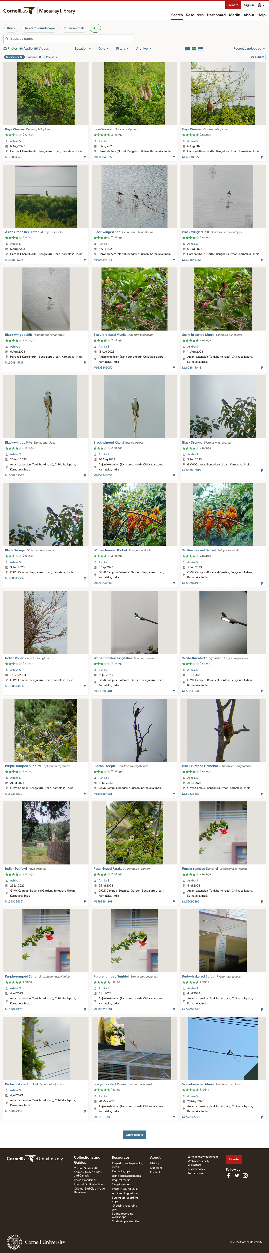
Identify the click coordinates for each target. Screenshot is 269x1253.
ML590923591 (103, 1009)
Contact (155, 1172)
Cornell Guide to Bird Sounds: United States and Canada (88, 1172)
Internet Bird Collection (88, 1184)
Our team (156, 1167)
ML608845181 (14, 362)
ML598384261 (103, 901)
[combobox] (71, 38)
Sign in (249, 5)
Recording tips (121, 1171)
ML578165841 (103, 1117)
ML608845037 (14, 475)
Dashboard (216, 15)
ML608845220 (191, 157)
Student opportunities (125, 1221)
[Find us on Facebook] (228, 1175)
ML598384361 (14, 901)
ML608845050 (103, 367)
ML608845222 (103, 157)
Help (261, 15)
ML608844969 (103, 583)
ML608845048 (191, 367)
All (95, 28)
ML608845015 (191, 470)
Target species (121, 1184)
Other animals (74, 28)
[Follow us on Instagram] (245, 1175)
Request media (121, 1180)
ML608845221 (14, 157)
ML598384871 (191, 793)
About (249, 15)
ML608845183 (103, 259)
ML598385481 (103, 691)
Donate (233, 5)
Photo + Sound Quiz (124, 1188)
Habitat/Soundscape (39, 28)
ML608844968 (191, 583)
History (154, 1163)
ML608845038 (103, 475)
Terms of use (195, 1173)
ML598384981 (103, 793)
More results (134, 1134)
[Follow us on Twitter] (236, 1175)
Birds (11, 28)
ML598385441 (191, 691)
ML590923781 (14, 1009)
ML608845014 (14, 578)
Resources (195, 15)
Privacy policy (196, 1169)
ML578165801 (191, 1117)
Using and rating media (126, 1175)
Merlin (234, 15)
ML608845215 (14, 259)
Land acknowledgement (203, 1156)
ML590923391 (14, 1111)
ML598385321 (14, 793)
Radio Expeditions (85, 1180)
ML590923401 (191, 1009)
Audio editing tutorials (126, 1193)
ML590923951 (191, 901)
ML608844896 (14, 686)
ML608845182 (191, 259)
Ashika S (15, 141)
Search (177, 15)
